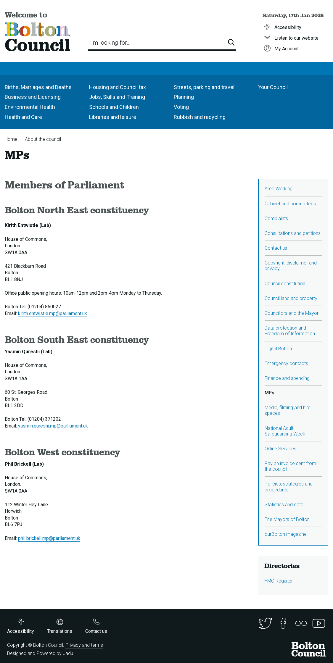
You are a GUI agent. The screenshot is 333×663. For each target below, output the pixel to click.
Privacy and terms (84, 645)
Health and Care (23, 117)
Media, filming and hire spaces (288, 410)
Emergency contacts (286, 363)
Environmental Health (30, 107)
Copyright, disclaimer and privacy (291, 265)
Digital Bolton (278, 348)
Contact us (276, 248)
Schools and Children (114, 107)
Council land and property (291, 298)
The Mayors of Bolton (287, 519)
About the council (43, 139)
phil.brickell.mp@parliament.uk (49, 538)
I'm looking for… (110, 42)
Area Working (278, 188)
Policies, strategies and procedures (289, 486)
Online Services (280, 448)
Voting (181, 107)
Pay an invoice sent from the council (290, 466)
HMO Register (278, 581)
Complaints (276, 218)
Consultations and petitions (293, 233)
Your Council (273, 87)
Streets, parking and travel (204, 87)
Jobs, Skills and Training (117, 97)
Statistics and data (284, 504)
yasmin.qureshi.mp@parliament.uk (53, 426)
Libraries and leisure (112, 117)
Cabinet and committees (290, 204)
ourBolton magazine (286, 534)
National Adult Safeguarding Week (285, 431)
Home (11, 139)
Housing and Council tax (117, 87)
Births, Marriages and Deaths (38, 87)
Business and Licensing (33, 97)
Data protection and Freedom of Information (290, 330)
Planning (184, 97)
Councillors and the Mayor (291, 313)
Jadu (68, 653)
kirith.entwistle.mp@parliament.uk (52, 313)
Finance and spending (287, 378)
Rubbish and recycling (200, 117)
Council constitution (285, 283)
